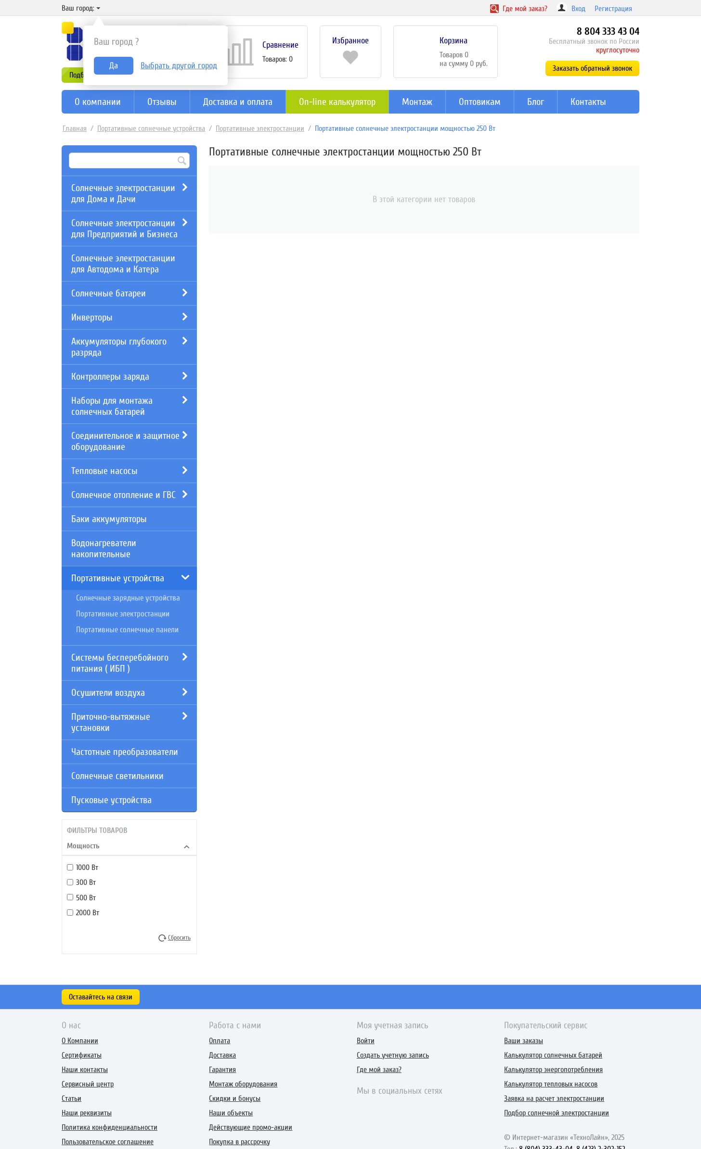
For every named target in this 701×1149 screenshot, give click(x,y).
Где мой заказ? (379, 1069)
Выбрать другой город (179, 66)
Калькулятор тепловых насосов (550, 1084)
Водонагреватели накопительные (103, 548)
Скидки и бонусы (234, 1098)
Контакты (588, 101)
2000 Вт (83, 912)
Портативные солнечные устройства (151, 128)
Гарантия (222, 1069)
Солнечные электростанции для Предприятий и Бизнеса (124, 228)
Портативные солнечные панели (127, 629)
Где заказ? (518, 8)
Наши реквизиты (87, 1113)
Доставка (222, 1055)
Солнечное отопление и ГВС (123, 494)
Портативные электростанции (260, 128)
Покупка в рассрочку (239, 1141)
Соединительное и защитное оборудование (125, 441)
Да (113, 66)
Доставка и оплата (238, 101)
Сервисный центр (88, 1084)
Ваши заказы (523, 1040)
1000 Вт (82, 867)
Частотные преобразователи (124, 751)
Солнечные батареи (108, 293)
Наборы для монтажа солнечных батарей (112, 406)
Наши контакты (85, 1069)
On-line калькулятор (337, 101)
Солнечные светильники (117, 775)
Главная (75, 128)
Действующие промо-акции (250, 1127)
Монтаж (417, 101)
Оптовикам (480, 101)
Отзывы (162, 101)
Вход (578, 8)
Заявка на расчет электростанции (554, 1098)
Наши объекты (231, 1113)
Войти (366, 1040)
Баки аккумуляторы (109, 518)
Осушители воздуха (108, 692)
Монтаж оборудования (243, 1084)
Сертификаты (82, 1055)
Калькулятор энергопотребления (553, 1069)
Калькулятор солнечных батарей (553, 1055)
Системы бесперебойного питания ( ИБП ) (120, 663)
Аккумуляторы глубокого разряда (119, 347)
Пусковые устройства (111, 799)
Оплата (219, 1040)
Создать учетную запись (393, 1055)
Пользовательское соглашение (108, 1141)
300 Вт (81, 882)
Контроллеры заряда (110, 376)
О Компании (80, 1040)
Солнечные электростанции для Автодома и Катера (123, 264)
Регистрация (613, 8)
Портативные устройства (117, 578)
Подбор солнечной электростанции (556, 1113)
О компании (98, 101)
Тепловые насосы (104, 470)
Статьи (71, 1098)
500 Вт (81, 897)
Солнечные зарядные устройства (128, 597)
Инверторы (92, 317)
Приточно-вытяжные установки (110, 722)
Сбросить (179, 937)
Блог (535, 101)
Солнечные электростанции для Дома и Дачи (123, 193)
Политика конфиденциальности (109, 1127)
